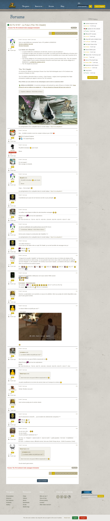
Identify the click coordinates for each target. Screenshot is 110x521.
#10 (77, 255)
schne (12, 165)
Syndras (12, 261)
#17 (77, 399)
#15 (77, 369)
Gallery (8, 504)
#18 (77, 413)
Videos (25, 498)
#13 (77, 305)
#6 (76, 195)
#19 (77, 428)
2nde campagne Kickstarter (32, 27)
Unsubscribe (84, 498)
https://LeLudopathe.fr (56, 126)
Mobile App (26, 506)
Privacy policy (44, 500)
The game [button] (26, 6)
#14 (77, 348)
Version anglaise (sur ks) (26, 44)
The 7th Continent (18, 27)
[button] (80, 3)
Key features (9, 500)
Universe (8, 498)
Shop (62, 6)
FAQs (24, 496)
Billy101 (12, 434)
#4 (76, 159)
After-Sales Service (45, 504)
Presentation (9, 496)
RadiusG (12, 296)
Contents (8, 502)
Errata (24, 504)
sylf (12, 450)
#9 (76, 240)
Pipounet (12, 136)
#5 (76, 174)
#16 (77, 386)
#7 (76, 209)
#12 (77, 291)
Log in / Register (99, 6)
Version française (24, 45)
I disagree (83, 518)
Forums (51, 6)
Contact (42, 502)
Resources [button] (39, 6)
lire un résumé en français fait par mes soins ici (57, 87)
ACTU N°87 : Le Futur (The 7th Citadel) (26, 25)
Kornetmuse (12, 215)
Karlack (12, 246)
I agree (75, 518)
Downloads (26, 502)
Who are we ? (43, 496)
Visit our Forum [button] (92, 77)
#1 (76, 39)
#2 (76, 130)
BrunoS (13, 150)
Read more (67, 517)
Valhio (12, 278)
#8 (76, 224)
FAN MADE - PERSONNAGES (27, 283)
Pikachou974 (12, 405)
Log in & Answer (42, 480)
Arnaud (12, 45)
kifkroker (12, 311)
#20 (77, 445)
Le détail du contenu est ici (37, 62)
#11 (77, 272)
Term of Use (43, 498)
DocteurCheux (12, 390)
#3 (76, 144)
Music (24, 500)
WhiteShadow (12, 200)
